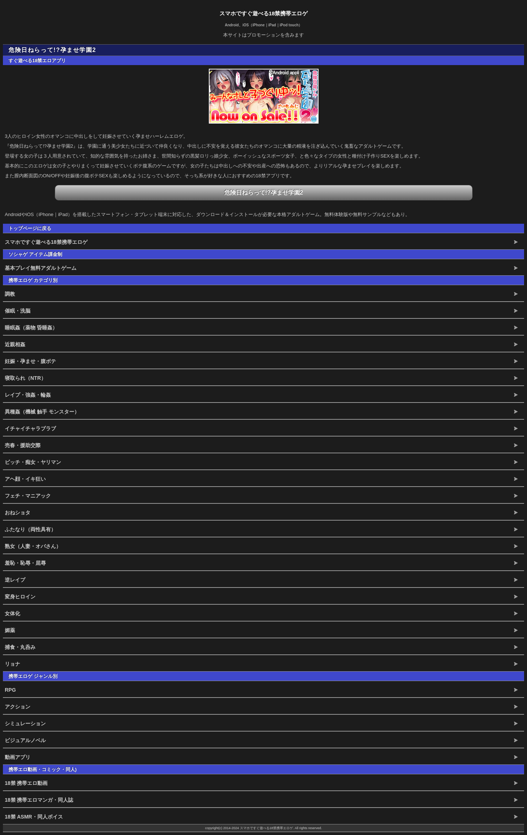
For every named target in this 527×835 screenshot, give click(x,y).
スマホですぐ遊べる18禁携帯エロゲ (263, 13)
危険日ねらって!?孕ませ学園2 (263, 192)
